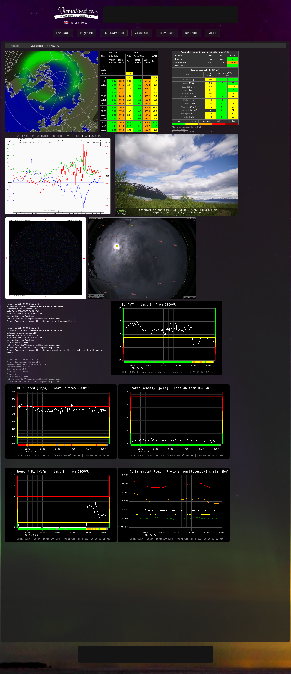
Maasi (186, 83)
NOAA (226, 52)
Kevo (185, 80)
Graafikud (142, 33)
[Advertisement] (170, 14)
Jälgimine (86, 33)
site (187, 74)
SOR (52, 136)
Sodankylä (186, 97)
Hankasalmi (185, 110)
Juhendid (191, 33)
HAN (86, 136)
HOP (31, 136)
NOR (45, 136)
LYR (24, 136)
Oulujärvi (186, 103)
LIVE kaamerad (114, 33)
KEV (66, 136)
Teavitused (166, 33)
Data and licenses (180, 129)
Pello (186, 100)
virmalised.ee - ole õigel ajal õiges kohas (76, 13)
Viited (212, 33)
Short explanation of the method (186, 127)
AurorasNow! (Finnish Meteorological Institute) (193, 132)
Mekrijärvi (185, 107)
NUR (93, 136)
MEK (78, 136)
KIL (72, 136)
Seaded (15, 45)
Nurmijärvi (186, 113)
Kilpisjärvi (186, 86)
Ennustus (62, 33)
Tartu (186, 117)
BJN (38, 136)
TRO (59, 136)
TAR (100, 136)
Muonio (185, 93)
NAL (18, 136)
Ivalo (186, 90)
